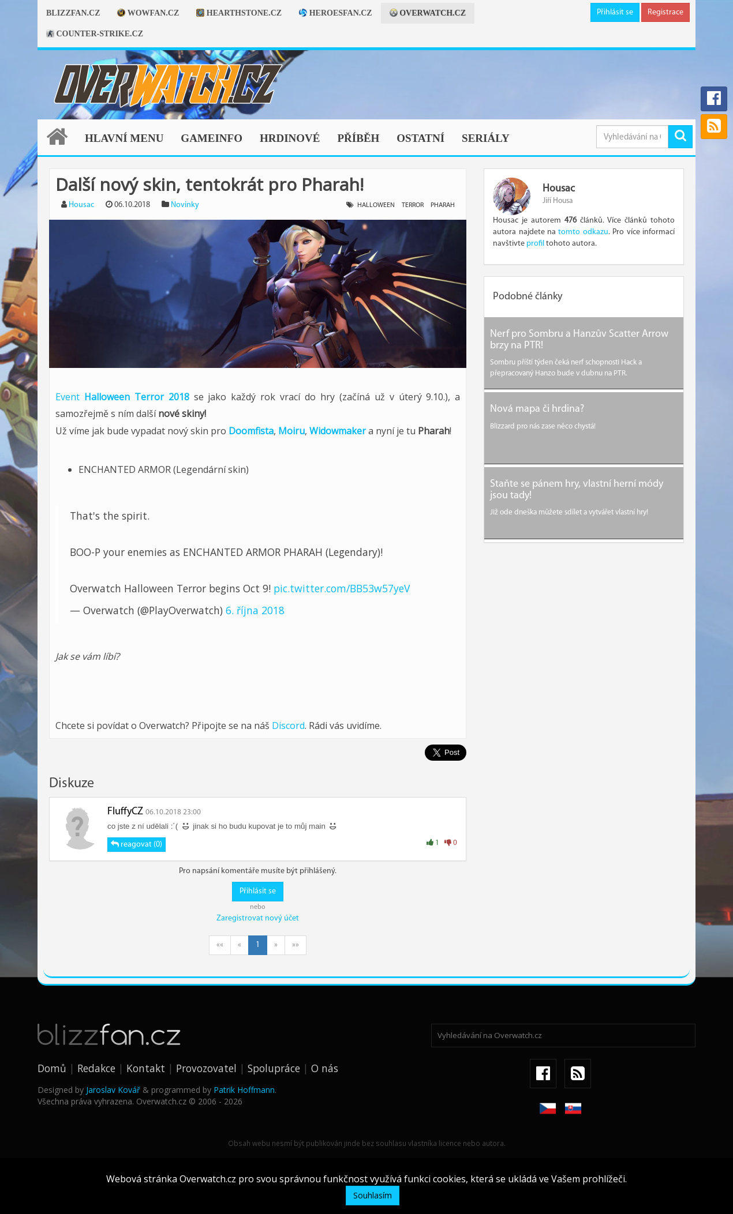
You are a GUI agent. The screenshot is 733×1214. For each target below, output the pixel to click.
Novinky (185, 205)
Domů (52, 1068)
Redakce (96, 1068)
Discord (288, 725)
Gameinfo (211, 138)
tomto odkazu (583, 232)
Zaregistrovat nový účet (257, 918)
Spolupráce (274, 1068)
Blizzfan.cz (73, 13)
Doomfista (251, 430)
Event (122, 396)
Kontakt (145, 1068)
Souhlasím (372, 1195)
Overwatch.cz (428, 13)
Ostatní (420, 138)
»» (295, 945)
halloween (376, 205)
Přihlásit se (615, 12)
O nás (324, 1068)
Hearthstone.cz (239, 13)
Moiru (291, 430)
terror (413, 205)
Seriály (486, 138)
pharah (443, 205)
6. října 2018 (255, 610)
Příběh (358, 138)
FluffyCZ (125, 811)
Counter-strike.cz (94, 33)
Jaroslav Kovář (113, 1089)
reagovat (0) (136, 844)
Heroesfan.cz (335, 13)
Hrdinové (290, 138)
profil (535, 243)
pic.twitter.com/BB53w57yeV (342, 588)
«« (219, 945)
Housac (81, 205)
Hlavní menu (124, 138)
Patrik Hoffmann (244, 1089)
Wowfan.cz (148, 13)
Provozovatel (206, 1068)
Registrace (665, 12)
